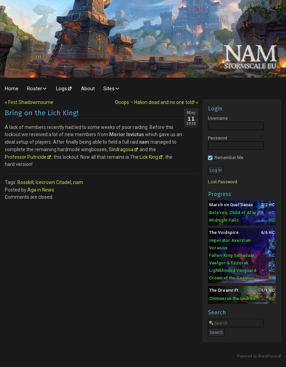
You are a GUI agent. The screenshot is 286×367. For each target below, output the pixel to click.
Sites (109, 89)
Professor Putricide (26, 157)
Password (217, 138)
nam (78, 182)
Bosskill (25, 182)
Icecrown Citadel (53, 182)
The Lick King (144, 157)
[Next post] (156, 102)
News (48, 190)
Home (11, 89)
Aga (31, 190)
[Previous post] (29, 102)
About (88, 89)
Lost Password (222, 181)
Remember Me (225, 157)
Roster (34, 89)
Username (218, 118)
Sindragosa (121, 149)
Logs (61, 89)
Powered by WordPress (257, 356)
